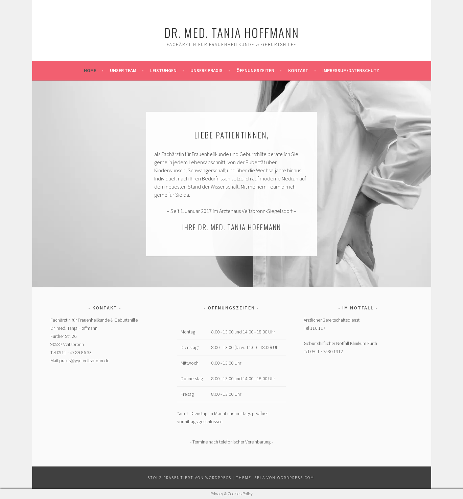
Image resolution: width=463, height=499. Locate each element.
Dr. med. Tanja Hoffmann (231, 32)
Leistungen (163, 70)
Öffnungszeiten (255, 70)
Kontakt (298, 70)
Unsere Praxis (206, 70)
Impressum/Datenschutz (350, 70)
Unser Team (123, 70)
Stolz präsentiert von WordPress (189, 477)
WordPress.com (295, 477)
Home (90, 70)
